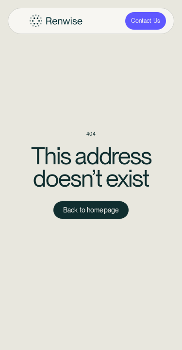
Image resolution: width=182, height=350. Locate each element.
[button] (21, 21)
